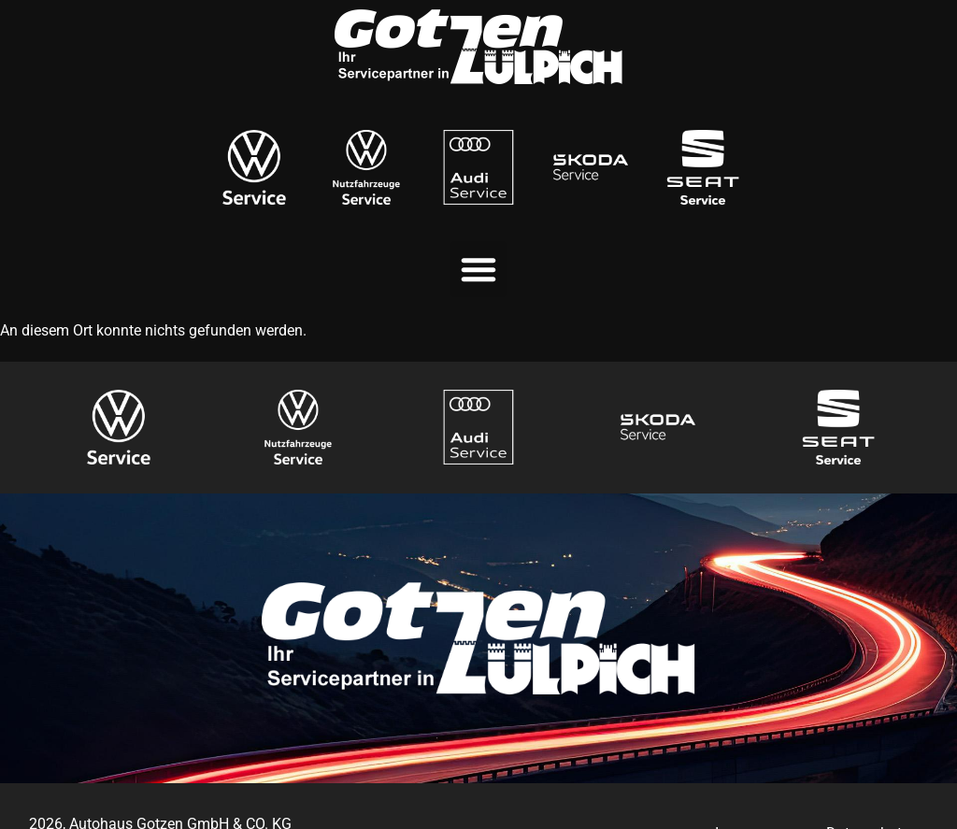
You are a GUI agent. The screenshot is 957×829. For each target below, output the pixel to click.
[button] (478, 269)
